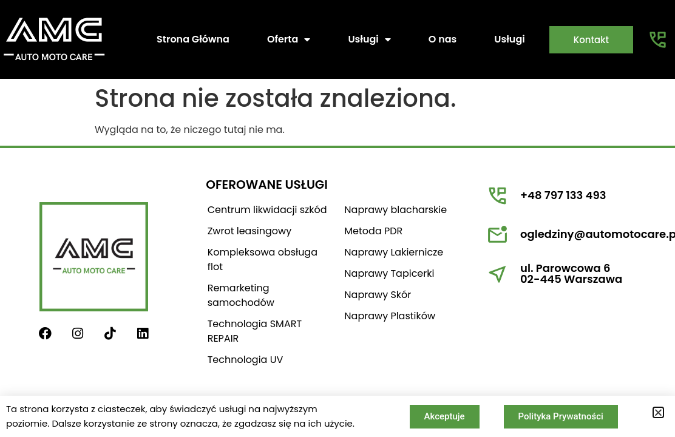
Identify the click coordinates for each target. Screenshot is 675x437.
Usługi (369, 39)
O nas (443, 39)
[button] (658, 412)
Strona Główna (193, 39)
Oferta (288, 39)
